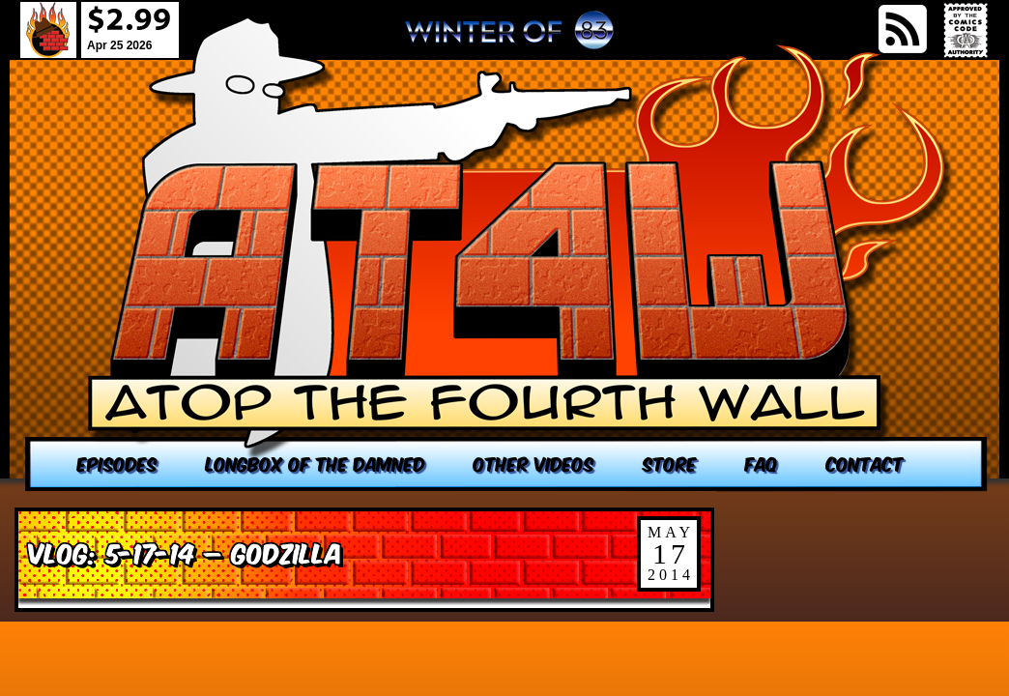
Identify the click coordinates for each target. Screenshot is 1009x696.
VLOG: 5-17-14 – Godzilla (184, 551)
